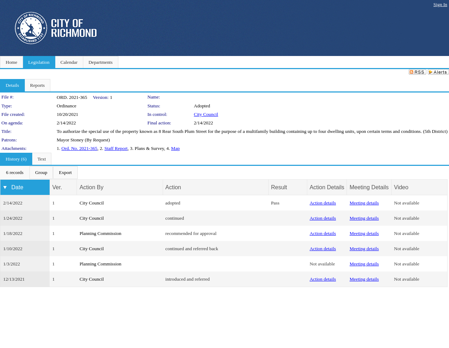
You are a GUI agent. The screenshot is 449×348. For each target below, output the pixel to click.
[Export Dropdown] (65, 172)
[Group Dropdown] (41, 172)
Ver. (57, 187)
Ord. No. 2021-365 (79, 148)
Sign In (440, 4)
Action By (91, 187)
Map (175, 148)
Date (17, 187)
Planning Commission (100, 233)
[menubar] (39, 172)
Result (279, 187)
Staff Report (116, 148)
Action (173, 187)
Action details (323, 203)
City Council (206, 114)
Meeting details (364, 203)
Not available (406, 203)
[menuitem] (14, 172)
